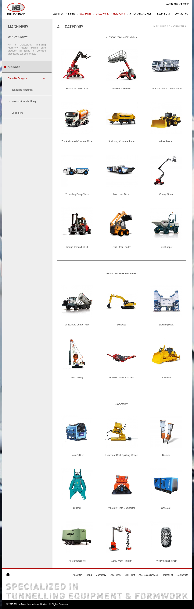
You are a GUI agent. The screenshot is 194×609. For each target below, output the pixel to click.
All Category (14, 67)
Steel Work (102, 14)
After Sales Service (140, 14)
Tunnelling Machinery (22, 90)
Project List (163, 14)
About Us (58, 14)
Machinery (85, 14)
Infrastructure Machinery (24, 101)
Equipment (17, 113)
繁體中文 (185, 4)
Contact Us (181, 14)
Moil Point (119, 14)
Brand (71, 14)
